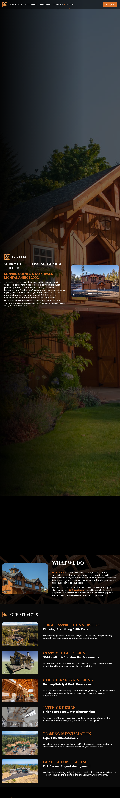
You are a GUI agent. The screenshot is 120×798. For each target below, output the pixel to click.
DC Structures (76, 590)
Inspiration (58, 4)
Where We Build (31, 4)
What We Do (45, 4)
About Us (70, 4)
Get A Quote (110, 5)
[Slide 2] (95, 293)
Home (5, 4)
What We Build (16, 4)
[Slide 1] (90, 293)
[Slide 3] (100, 293)
